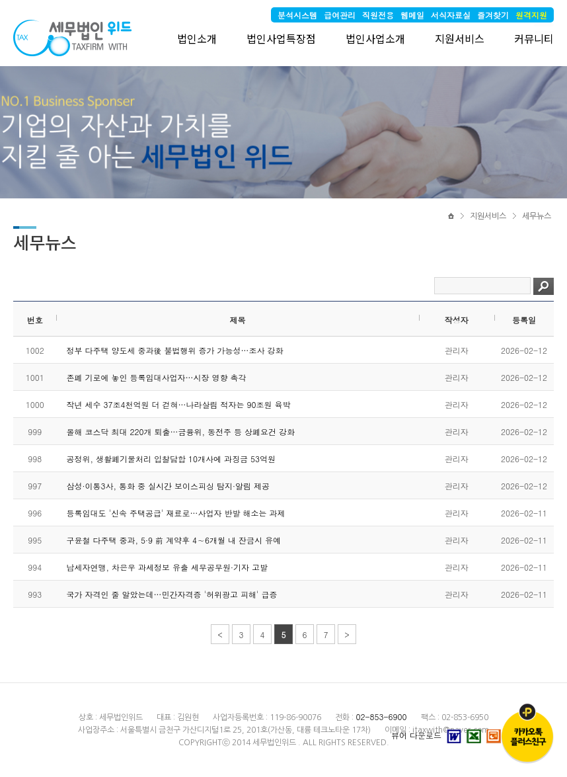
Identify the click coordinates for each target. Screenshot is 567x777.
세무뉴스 (536, 216)
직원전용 (378, 14)
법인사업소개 (375, 38)
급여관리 (340, 14)
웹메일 (412, 14)
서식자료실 (451, 14)
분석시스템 (297, 14)
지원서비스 (459, 38)
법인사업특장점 (281, 38)
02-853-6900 (381, 716)
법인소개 (197, 38)
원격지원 (531, 14)
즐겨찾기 (493, 14)
